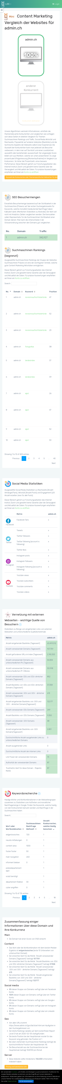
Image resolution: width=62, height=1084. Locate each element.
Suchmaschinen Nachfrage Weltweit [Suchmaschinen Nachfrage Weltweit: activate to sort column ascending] (33, 826)
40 (54, 458)
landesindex (30, 360)
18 (55, 898)
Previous (15, 458)
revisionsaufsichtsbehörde (36, 297)
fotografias (29, 347)
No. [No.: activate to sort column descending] (7, 292)
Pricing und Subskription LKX (16, 1067)
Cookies (14, 1072)
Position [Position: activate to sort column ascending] (53, 292)
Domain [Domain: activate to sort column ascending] (17, 292)
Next (54, 463)
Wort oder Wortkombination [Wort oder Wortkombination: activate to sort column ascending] (13, 827)
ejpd (27, 393)
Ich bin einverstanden (25, 1081)
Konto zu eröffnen (31, 172)
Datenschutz (12, 1081)
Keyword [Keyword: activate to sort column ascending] (29, 292)
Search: (21, 283)
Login (55, 4)
